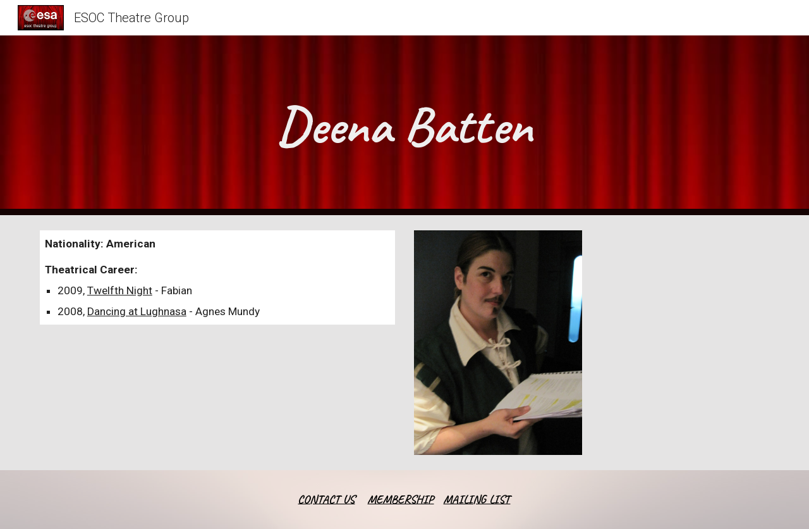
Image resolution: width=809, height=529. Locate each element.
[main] (404, 125)
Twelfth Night (119, 290)
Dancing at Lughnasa (136, 311)
